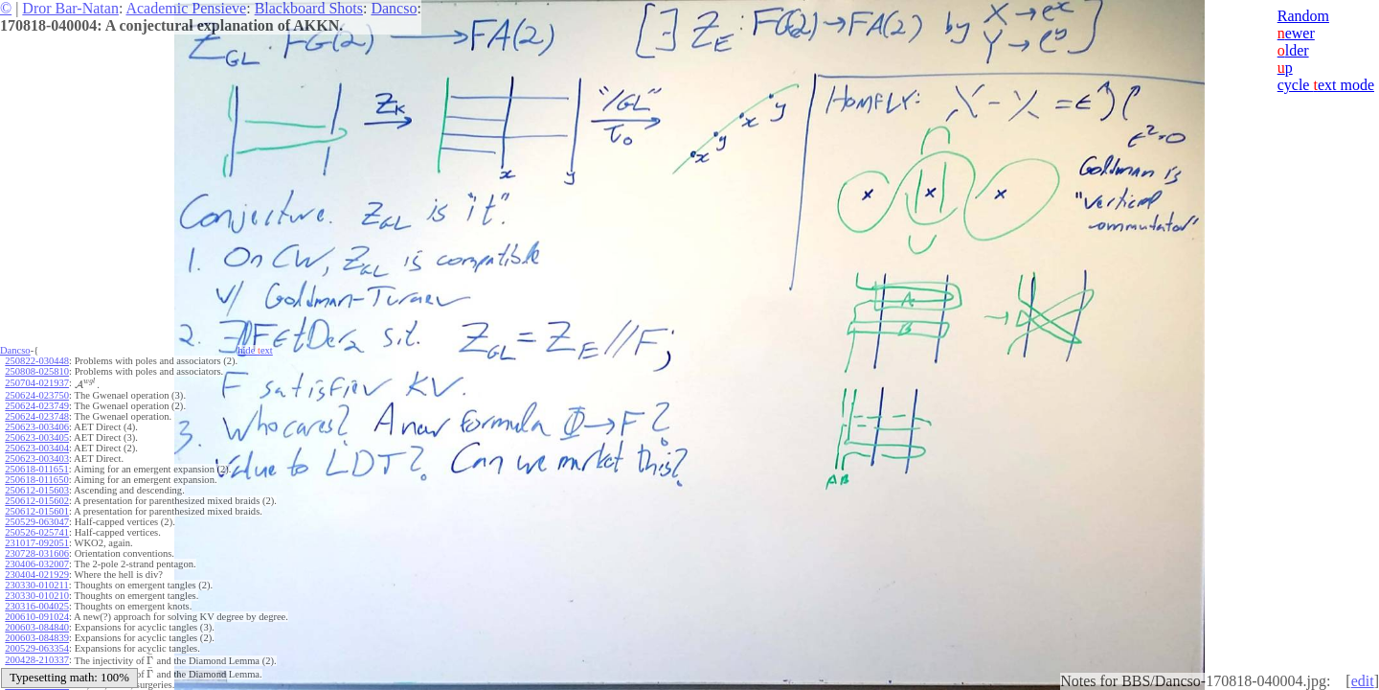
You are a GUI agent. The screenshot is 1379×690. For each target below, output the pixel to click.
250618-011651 (36, 469)
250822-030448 (37, 361)
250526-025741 (37, 532)
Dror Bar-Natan (70, 8)
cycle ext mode (1325, 85)
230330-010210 (37, 595)
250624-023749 (37, 406)
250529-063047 (37, 522)
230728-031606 (37, 553)
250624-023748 (37, 416)
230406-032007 (37, 564)
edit (1362, 681)
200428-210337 (37, 660)
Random (1303, 16)
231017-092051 (37, 543)
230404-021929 (37, 574)
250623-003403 (37, 458)
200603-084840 (37, 627)
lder (1293, 50)
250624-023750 (37, 395)
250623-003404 (37, 448)
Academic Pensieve (185, 8)
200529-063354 (37, 648)
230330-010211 (36, 585)
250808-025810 (37, 371)
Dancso (394, 8)
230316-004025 (37, 606)
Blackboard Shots (309, 8)
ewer (1296, 33)
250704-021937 (37, 383)
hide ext (255, 350)
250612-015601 (37, 511)
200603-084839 (37, 637)
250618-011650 (36, 479)
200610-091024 (37, 616)
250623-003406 (37, 427)
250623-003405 (37, 437)
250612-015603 (37, 490)
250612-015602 (37, 500)
